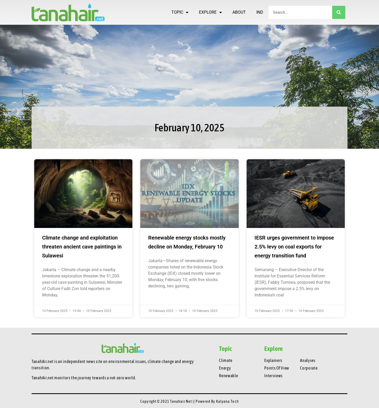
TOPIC (179, 12)
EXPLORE (210, 12)
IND (259, 12)
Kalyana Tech (227, 401)
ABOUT (239, 12)
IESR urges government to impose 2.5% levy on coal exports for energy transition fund (294, 247)
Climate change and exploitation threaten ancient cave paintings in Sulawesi (82, 247)
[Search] (338, 12)
